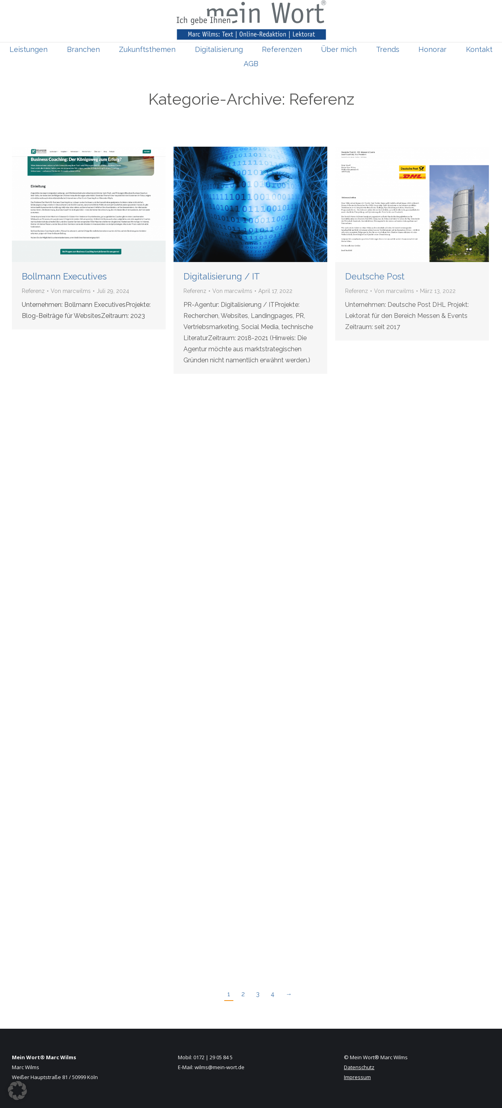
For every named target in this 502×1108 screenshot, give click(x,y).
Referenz (33, 291)
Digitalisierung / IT (221, 276)
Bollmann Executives (64, 276)
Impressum (357, 1077)
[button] (17, 1090)
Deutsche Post (375, 276)
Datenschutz (359, 1067)
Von (71, 291)
